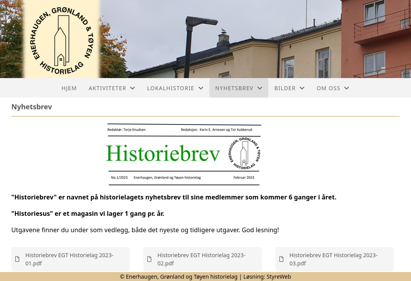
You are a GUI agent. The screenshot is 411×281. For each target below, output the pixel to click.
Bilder (289, 88)
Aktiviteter (112, 88)
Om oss (332, 88)
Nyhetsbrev (239, 88)
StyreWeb (279, 276)
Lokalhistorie (175, 88)
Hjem (69, 88)
